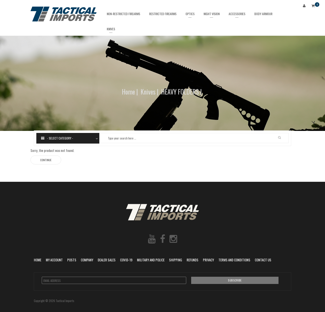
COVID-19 (126, 259)
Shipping (175, 259)
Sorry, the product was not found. (52, 150)
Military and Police (151, 259)
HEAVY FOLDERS (180, 91)
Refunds (192, 259)
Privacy (208, 259)
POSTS (71, 259)
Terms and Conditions (234, 259)
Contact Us (263, 259)
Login (305, 6)
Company (87, 259)
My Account (54, 259)
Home (128, 91)
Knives (148, 91)
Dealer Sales (107, 259)
